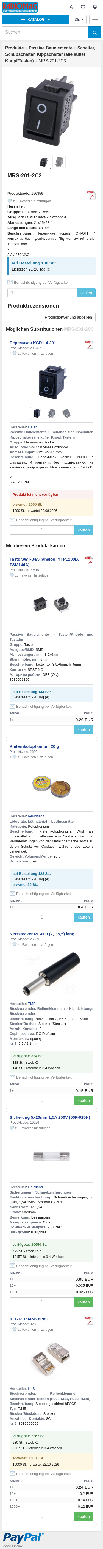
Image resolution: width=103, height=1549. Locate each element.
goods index (13, 1546)
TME (31, 1004)
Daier (32, 427)
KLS (31, 1389)
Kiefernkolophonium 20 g (34, 746)
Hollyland (35, 1187)
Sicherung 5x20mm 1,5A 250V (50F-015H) (50, 1117)
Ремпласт (36, 816)
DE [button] (79, 19)
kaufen (86, 293)
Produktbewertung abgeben (68, 317)
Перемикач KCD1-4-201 (33, 342)
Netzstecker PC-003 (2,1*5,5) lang (42, 933)
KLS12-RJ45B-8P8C (29, 1318)
